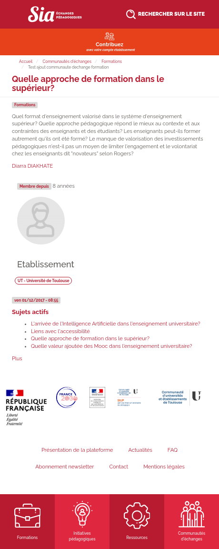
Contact (118, 467)
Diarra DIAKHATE (32, 166)
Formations (111, 61)
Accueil (25, 61)
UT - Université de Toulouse (44, 280)
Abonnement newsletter (64, 467)
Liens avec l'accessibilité (60, 331)
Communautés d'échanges (67, 61)
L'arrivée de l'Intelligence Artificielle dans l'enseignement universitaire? (115, 324)
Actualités (140, 450)
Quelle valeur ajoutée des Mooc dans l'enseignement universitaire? (111, 346)
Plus (17, 359)
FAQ (173, 450)
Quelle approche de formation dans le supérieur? (90, 339)
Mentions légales (164, 467)
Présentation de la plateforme (77, 450)
